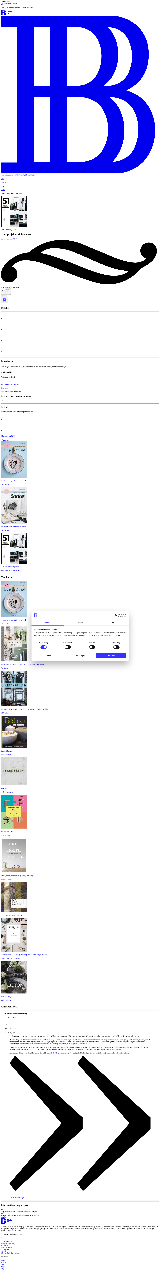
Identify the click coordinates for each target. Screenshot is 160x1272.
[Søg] (80, 179)
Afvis (49, 656)
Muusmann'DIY (11, 239)
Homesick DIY (50, 1053)
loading (4, 296)
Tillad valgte (80, 656)
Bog (3, 292)
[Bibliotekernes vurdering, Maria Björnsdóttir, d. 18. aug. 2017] (16, 1197)
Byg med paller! (61, 1053)
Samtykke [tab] (47, 622)
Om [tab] (112, 622)
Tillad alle (111, 656)
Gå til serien (5, 440)
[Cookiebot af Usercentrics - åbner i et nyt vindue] (116, 615)
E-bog (8, 291)
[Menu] (80, 190)
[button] (80, 1211)
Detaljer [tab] (80, 622)
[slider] (80, 213)
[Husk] (80, 186)
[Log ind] (80, 182)
